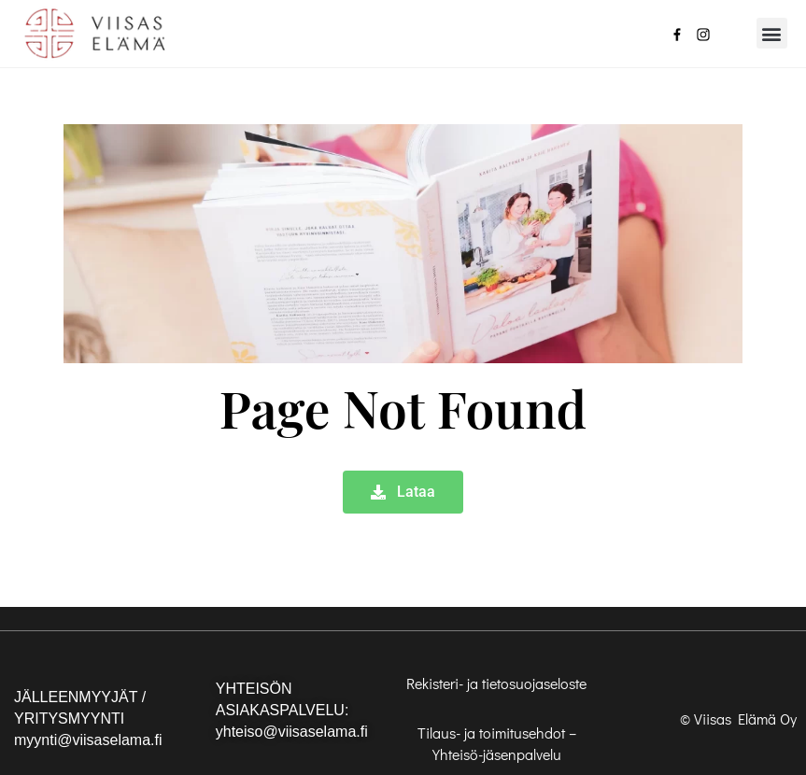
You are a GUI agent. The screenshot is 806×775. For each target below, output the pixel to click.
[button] (772, 33)
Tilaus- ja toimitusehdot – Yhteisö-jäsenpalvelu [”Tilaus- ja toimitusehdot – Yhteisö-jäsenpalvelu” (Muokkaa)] (496, 743)
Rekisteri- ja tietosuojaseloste (496, 683)
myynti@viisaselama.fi (88, 740)
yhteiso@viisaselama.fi (292, 732)
